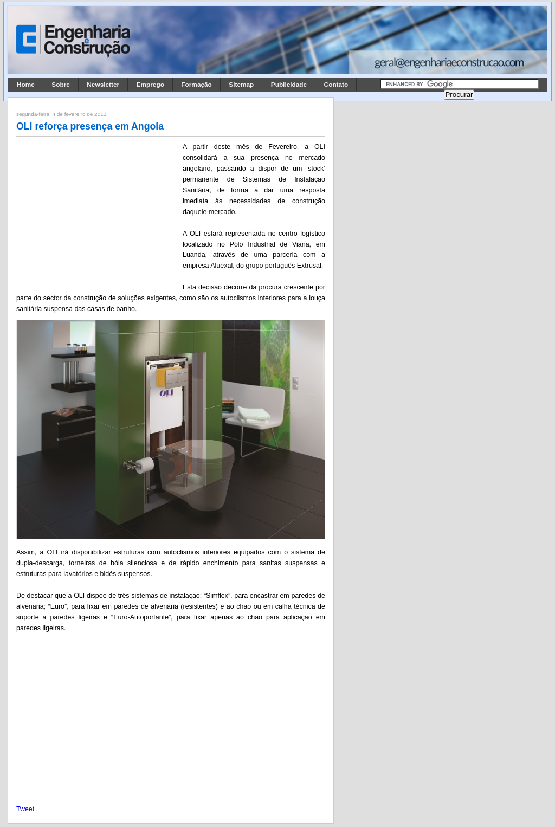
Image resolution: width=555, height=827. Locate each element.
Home (26, 84)
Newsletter (103, 84)
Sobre (60, 84)
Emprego (150, 84)
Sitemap (241, 84)
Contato (336, 84)
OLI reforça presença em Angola (90, 126)
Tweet (25, 809)
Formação (196, 84)
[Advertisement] (97, 213)
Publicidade (289, 84)
